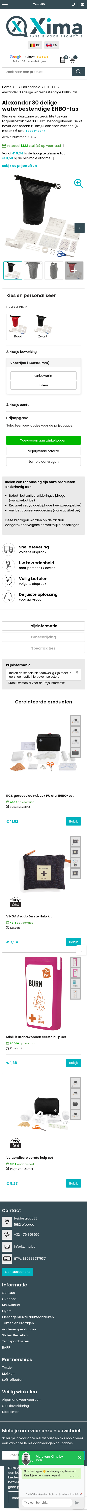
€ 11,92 (12, 821)
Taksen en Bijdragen (18, 1323)
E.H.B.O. (50, 87)
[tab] (43, 626)
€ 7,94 (12, 942)
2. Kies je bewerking (21, 351)
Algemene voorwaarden (21, 1399)
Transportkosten (15, 1341)
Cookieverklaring (15, 1406)
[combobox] (37, 71)
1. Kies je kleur (16, 307)
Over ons (9, 1299)
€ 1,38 (11, 1062)
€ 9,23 (12, 1183)
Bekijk (73, 821)
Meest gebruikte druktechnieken (28, 1317)
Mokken (8, 1373)
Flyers (6, 1311)
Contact (8, 1292)
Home (6, 87)
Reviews (29, 57)
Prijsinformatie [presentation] (43, 625)
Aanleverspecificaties (19, 1329)
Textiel (7, 1367)
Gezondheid (30, 87)
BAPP (6, 1347)
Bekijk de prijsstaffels (19, 165)
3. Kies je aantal (18, 404)
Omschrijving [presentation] (43, 637)
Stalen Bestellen (15, 1335)
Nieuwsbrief (11, 1305)
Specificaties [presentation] (43, 648)
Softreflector (12, 1379)
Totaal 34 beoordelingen (29, 61)
